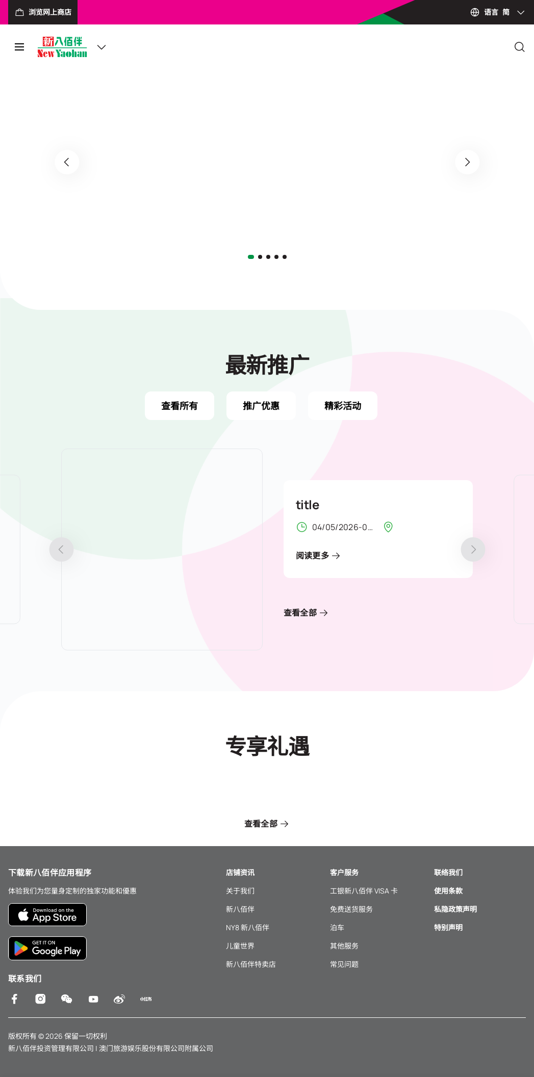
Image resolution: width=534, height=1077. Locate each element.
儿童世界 (240, 946)
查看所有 (179, 406)
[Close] (520, 47)
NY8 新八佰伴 (247, 927)
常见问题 (344, 964)
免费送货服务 (351, 909)
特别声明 (448, 927)
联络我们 (448, 872)
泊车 (337, 927)
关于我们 (240, 891)
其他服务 (344, 946)
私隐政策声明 (455, 909)
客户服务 (344, 872)
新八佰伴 (240, 909)
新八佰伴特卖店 (251, 964)
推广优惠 (261, 406)
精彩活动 (342, 406)
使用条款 (448, 891)
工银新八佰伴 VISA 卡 (364, 891)
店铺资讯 (240, 872)
